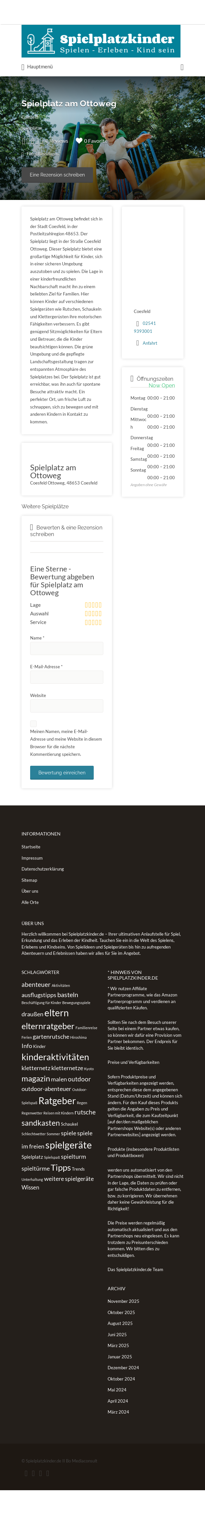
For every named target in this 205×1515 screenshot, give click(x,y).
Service (38, 639)
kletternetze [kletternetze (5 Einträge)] (67, 1093)
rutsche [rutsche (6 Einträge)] (85, 1137)
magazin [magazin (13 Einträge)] (36, 1103)
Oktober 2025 (121, 1337)
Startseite (31, 871)
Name (37, 663)
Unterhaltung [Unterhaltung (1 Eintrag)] (32, 1204)
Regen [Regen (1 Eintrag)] (82, 1127)
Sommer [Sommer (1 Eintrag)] (53, 1158)
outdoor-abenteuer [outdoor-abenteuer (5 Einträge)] (46, 1113)
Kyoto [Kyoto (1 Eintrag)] (89, 1094)
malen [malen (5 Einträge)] (59, 1104)
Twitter (35, 1498)
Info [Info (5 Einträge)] (27, 1070)
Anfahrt (150, 343)
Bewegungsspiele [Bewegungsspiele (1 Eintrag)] (76, 1028)
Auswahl (39, 622)
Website (38, 720)
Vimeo (57, 1498)
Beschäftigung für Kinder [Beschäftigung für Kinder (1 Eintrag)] (41, 1028)
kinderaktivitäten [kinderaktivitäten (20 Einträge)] (55, 1082)
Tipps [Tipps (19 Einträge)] (61, 1192)
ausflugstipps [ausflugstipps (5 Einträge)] (39, 1019)
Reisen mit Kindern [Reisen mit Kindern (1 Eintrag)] (58, 1138)
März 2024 (118, 1437)
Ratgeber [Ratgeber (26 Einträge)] (57, 1125)
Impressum (32, 882)
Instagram (47, 1498)
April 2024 (118, 1425)
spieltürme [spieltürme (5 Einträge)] (36, 1193)
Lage (35, 605)
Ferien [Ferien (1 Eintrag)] (27, 1062)
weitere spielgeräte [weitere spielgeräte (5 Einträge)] (69, 1203)
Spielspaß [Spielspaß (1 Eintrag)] (52, 1182)
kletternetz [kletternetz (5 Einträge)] (36, 1093)
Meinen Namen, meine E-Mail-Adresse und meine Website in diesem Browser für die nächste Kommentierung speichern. (66, 768)
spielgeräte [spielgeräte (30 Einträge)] (68, 1169)
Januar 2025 (120, 1381)
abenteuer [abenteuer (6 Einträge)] (36, 1009)
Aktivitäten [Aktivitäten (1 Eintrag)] (61, 1010)
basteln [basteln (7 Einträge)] (67, 1019)
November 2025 (123, 1326)
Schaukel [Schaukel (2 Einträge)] (69, 1149)
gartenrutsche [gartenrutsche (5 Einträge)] (51, 1061)
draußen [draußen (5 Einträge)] (32, 1039)
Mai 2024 (117, 1415)
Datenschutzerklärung (43, 894)
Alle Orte (30, 927)
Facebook (26, 1498)
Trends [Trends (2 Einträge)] (78, 1194)
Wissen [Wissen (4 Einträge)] (30, 1212)
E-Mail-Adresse (46, 691)
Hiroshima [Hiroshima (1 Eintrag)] (78, 1062)
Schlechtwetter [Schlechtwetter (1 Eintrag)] (34, 1158)
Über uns (30, 916)
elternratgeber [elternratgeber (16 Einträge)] (48, 1051)
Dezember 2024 (123, 1392)
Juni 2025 (117, 1359)
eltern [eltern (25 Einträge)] (56, 1037)
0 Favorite (111, 140)
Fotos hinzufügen (42, 154)
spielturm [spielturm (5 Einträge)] (73, 1181)
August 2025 (120, 1348)
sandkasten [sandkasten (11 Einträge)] (41, 1147)
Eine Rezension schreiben (57, 174)
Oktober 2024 (121, 1403)
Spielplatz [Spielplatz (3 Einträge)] (32, 1182)
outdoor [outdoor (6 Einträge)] (79, 1104)
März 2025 (118, 1370)
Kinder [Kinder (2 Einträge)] (39, 1071)
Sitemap (29, 905)
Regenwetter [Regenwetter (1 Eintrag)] (32, 1138)
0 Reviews (76, 140)
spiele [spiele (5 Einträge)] (68, 1157)
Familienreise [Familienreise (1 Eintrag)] (86, 1052)
